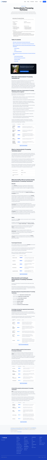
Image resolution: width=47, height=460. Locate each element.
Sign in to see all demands (23, 274)
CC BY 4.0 (26, 428)
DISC (32, 440)
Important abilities (17, 59)
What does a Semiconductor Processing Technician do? (21, 42)
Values (15, 49)
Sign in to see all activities (23, 145)
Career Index (26, 440)
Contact (40, 441)
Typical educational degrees (18, 56)
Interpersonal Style (19, 450)
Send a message (19, 431)
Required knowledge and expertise (19, 57)
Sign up (44, 1)
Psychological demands (18, 51)
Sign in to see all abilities (23, 383)
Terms (45, 457)
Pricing (28, 1)
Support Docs (26, 448)
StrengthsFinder (34, 444)
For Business (32, 1)
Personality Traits (18, 444)
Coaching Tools (26, 441)
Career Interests (18, 453)
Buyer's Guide (34, 447)
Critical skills (16, 61)
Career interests (16, 48)
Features (36, 1)
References (25, 449)
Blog (24, 438)
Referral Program (41, 444)
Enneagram (33, 441)
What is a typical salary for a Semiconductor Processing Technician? (23, 43)
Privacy (42, 457)
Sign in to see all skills (23, 421)
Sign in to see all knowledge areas (23, 344)
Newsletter (25, 444)
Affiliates (40, 440)
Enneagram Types (18, 447)
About (25, 1)
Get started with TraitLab (24, 71)
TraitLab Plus (18, 438)
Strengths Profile (18, 451)
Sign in (41, 1)
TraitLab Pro (18, 440)
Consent (39, 457)
